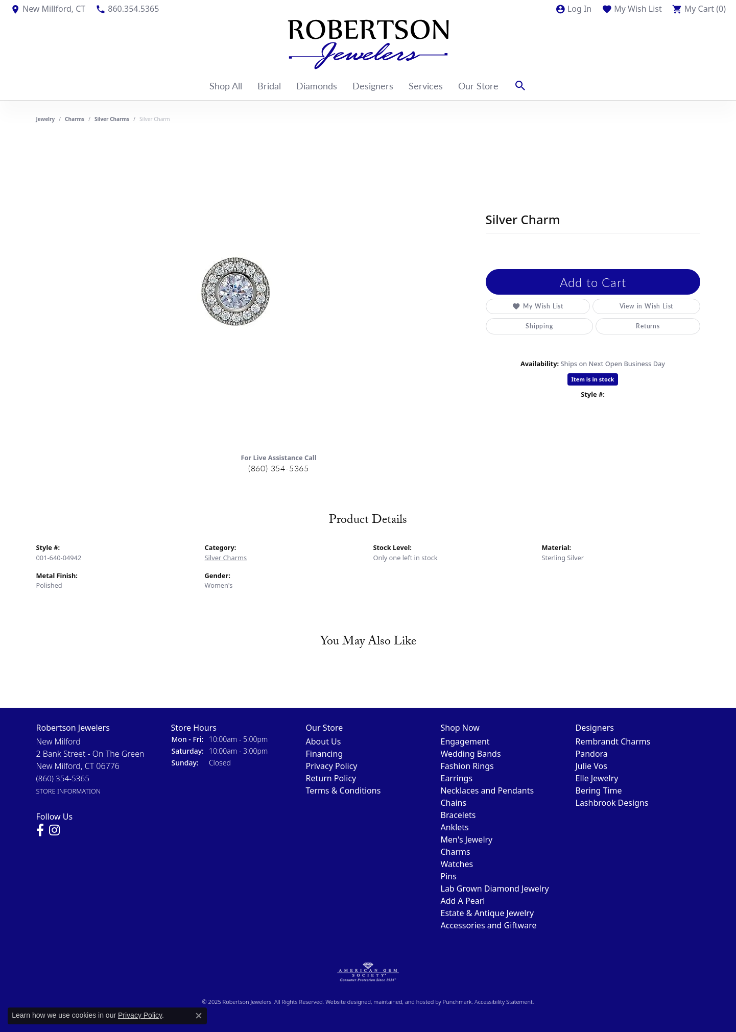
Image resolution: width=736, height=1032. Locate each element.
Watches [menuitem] (457, 864)
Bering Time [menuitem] (599, 790)
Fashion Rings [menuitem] (467, 766)
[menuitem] (368, 972)
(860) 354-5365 (278, 468)
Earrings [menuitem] (457, 778)
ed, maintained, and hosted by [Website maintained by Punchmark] (403, 1001)
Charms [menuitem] (455, 851)
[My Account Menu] (573, 8)
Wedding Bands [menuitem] (471, 753)
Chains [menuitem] (454, 802)
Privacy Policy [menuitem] (332, 766)
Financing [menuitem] (324, 753)
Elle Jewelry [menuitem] (597, 778)
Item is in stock (593, 379)
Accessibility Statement (503, 1001)
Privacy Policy (140, 1015)
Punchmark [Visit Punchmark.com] (457, 1001)
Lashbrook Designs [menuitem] (612, 802)
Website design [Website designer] (344, 1001)
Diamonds (316, 85)
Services (426, 85)
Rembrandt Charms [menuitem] (613, 741)
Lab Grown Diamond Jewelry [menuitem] (495, 888)
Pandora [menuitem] (592, 753)
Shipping (539, 326)
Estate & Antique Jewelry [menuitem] (487, 913)
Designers (372, 85)
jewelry (45, 119)
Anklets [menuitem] (455, 827)
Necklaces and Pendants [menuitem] (487, 790)
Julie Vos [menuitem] (591, 766)
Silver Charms (111, 119)
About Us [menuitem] (323, 741)
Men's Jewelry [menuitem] (467, 839)
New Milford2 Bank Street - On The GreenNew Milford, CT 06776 (90, 766)
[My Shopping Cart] (699, 8)
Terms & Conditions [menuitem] (343, 790)
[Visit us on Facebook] (40, 830)
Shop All (225, 85)
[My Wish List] (632, 8)
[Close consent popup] (199, 1016)
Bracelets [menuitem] (458, 815)
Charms (74, 119)
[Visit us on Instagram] (54, 830)
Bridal (269, 85)
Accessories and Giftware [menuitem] (489, 925)
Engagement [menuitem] (465, 741)
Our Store (478, 85)
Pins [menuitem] (449, 876)
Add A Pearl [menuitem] (463, 900)
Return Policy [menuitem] (331, 778)
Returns (648, 326)
